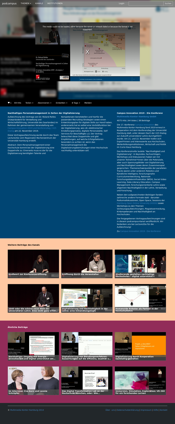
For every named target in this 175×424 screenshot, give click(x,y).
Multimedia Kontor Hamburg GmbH (136, 116)
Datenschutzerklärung (128, 410)
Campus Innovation (144, 125)
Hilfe (155, 410)
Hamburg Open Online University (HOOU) (137, 203)
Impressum (146, 410)
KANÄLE (39, 3)
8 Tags (76, 103)
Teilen (29, 103)
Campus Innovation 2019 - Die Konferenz (140, 231)
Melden (88, 103)
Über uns (110, 410)
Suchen (168, 3)
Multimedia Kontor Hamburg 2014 (27, 410)
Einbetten (61, 103)
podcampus (9, 3)
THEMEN (26, 3)
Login (121, 3)
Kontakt (163, 410)
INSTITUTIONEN (54, 3)
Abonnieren (44, 103)
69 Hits (17, 103)
